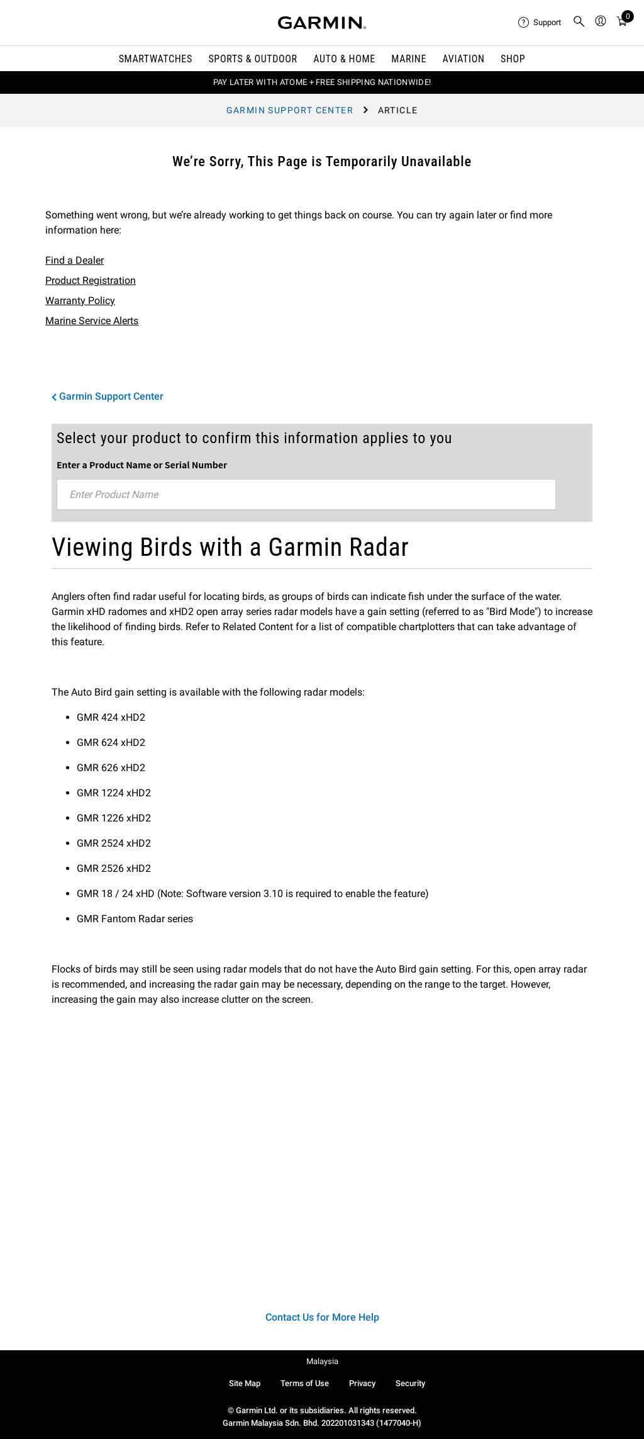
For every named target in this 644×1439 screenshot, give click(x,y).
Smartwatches (155, 59)
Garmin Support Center (289, 110)
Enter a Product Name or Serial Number (142, 464)
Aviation (464, 59)
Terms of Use (304, 1383)
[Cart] (622, 23)
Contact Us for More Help (322, 1317)
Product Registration (90, 280)
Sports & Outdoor (252, 59)
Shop (513, 59)
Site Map (244, 1383)
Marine (408, 59)
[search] (579, 22)
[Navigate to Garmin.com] (322, 22)
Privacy (362, 1383)
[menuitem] (540, 22)
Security (410, 1383)
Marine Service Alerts (91, 321)
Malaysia (322, 1361)
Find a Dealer (74, 260)
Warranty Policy (80, 301)
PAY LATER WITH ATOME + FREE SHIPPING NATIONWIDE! (322, 82)
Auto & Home (344, 59)
